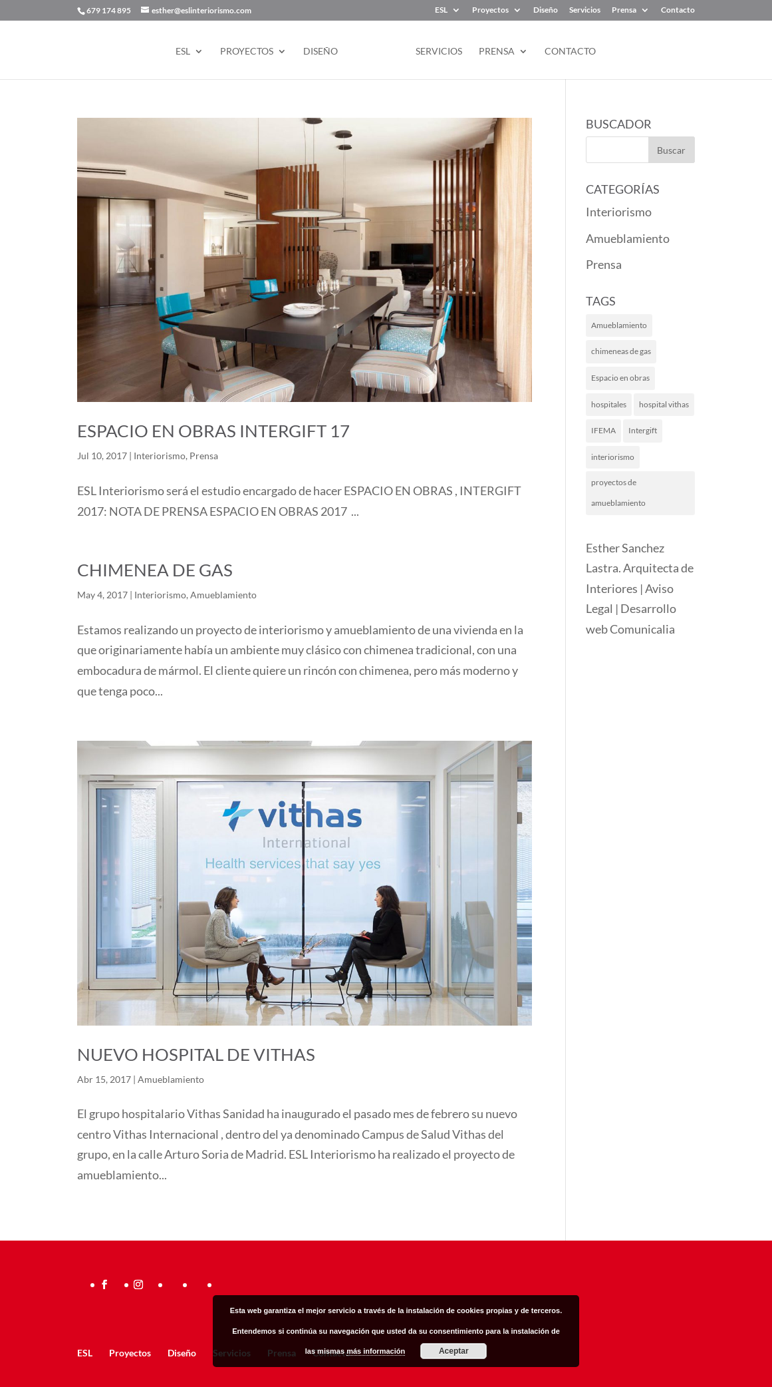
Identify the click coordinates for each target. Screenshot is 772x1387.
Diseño (545, 10)
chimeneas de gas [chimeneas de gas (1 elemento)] (621, 351)
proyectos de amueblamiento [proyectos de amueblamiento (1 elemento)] (618, 492)
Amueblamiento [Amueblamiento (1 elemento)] (619, 325)
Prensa (624, 10)
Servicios (584, 10)
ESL (441, 10)
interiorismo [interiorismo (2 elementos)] (612, 457)
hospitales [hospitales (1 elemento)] (608, 404)
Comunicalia (642, 629)
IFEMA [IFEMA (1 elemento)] (603, 430)
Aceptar (454, 1351)
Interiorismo (160, 455)
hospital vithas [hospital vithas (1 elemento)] (664, 404)
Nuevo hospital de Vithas (196, 1054)
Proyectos (490, 10)
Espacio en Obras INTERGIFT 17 (213, 430)
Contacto (678, 10)
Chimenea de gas (155, 569)
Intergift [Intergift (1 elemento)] (642, 430)
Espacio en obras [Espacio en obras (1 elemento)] (620, 378)
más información (375, 1351)
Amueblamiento (223, 594)
